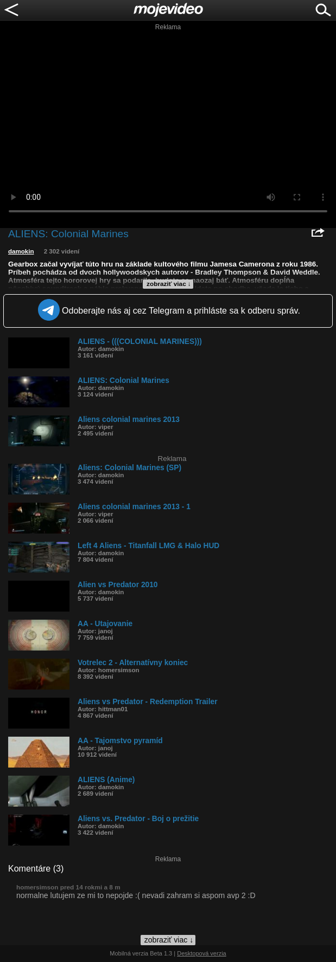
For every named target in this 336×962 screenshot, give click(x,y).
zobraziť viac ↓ (169, 284)
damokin (21, 251)
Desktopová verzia (201, 953)
